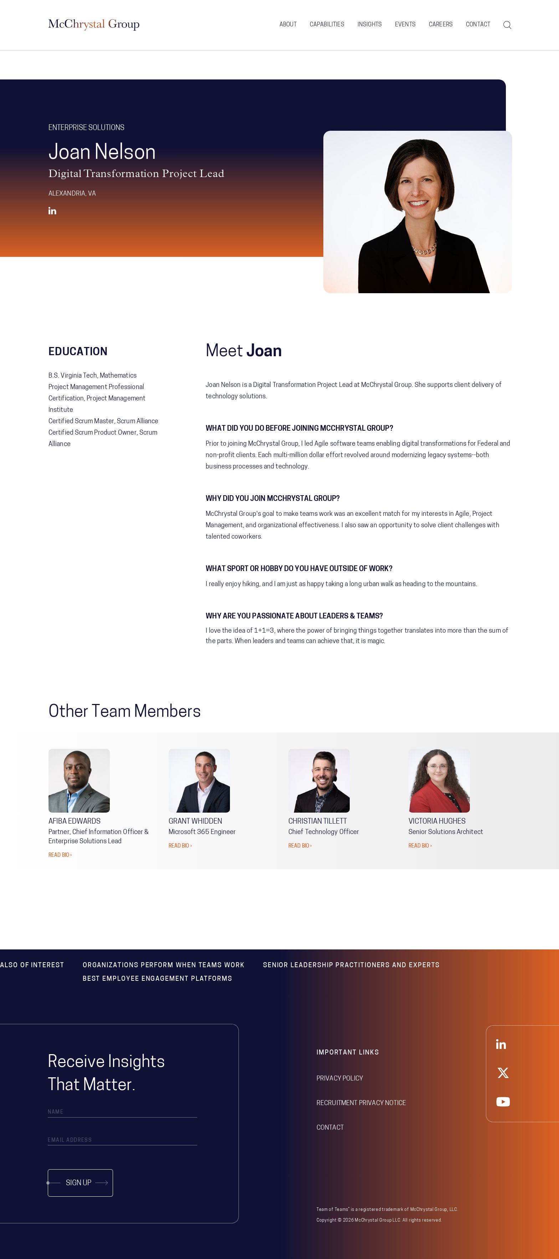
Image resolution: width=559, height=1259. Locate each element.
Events (405, 25)
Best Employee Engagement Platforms (157, 979)
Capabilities (327, 25)
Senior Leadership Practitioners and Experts (351, 965)
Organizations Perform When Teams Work (164, 965)
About (288, 25)
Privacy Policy (340, 1079)
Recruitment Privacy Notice (361, 1103)
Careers (441, 25)
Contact (478, 25)
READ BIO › (60, 855)
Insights (370, 25)
